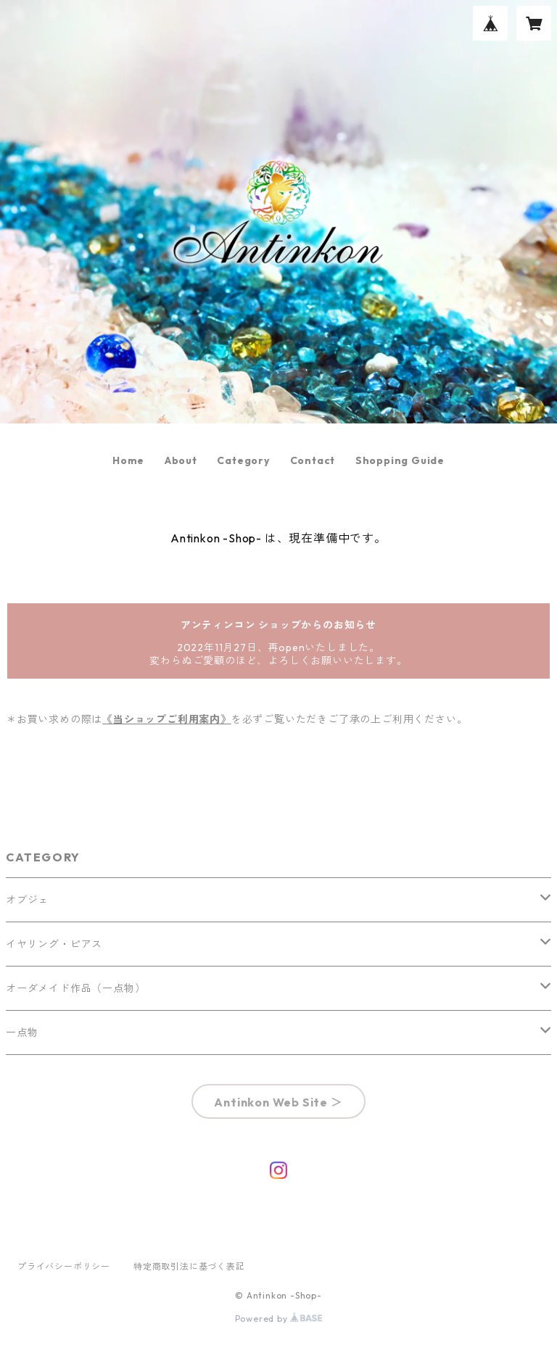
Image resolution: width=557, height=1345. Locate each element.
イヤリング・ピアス (54, 944)
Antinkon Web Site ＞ (278, 1102)
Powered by (279, 1318)
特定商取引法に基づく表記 (189, 1266)
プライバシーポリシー (63, 1266)
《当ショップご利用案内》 (166, 719)
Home (128, 460)
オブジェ (27, 899)
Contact (313, 460)
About (181, 460)
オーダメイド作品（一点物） (75, 988)
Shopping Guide (400, 460)
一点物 (22, 1032)
